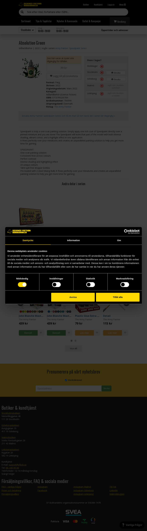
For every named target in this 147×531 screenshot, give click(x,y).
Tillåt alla (118, 297)
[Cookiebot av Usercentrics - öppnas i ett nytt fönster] (126, 231)
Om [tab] (119, 240)
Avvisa (73, 297)
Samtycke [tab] (28, 240)
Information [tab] (73, 240)
